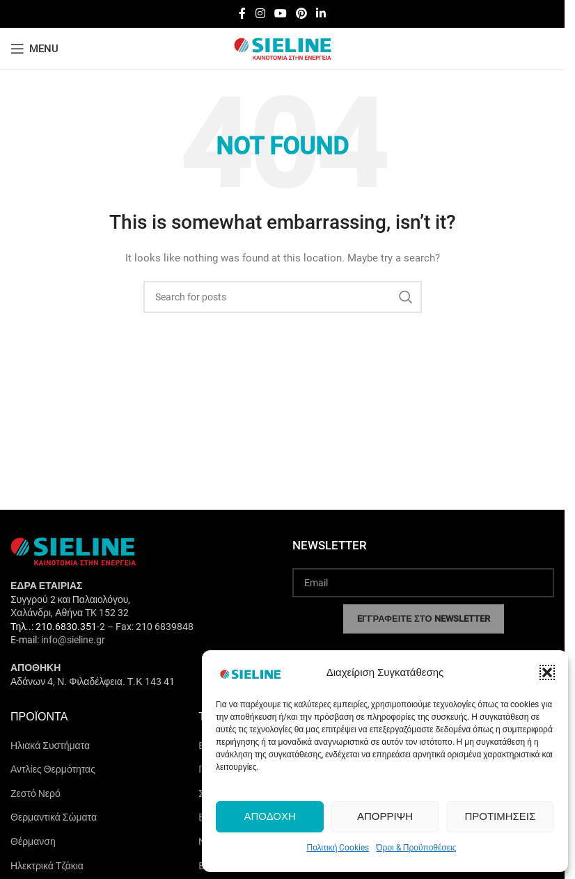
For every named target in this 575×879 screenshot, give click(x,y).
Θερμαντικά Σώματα (53, 817)
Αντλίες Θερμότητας (52, 769)
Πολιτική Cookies (337, 848)
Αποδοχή (269, 816)
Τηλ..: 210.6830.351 (53, 626)
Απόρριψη (385, 816)
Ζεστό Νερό (35, 793)
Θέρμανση (33, 841)
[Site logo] (282, 48)
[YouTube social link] (280, 13)
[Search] (282, 297)
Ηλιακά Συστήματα (50, 745)
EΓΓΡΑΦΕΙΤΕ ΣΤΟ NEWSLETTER (423, 618)
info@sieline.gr (73, 639)
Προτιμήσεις (499, 816)
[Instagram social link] (260, 13)
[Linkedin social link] (321, 13)
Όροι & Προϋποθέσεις (416, 848)
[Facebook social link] (242, 13)
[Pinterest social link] (302, 13)
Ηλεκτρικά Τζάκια (47, 865)
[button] (547, 672)
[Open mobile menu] (34, 49)
